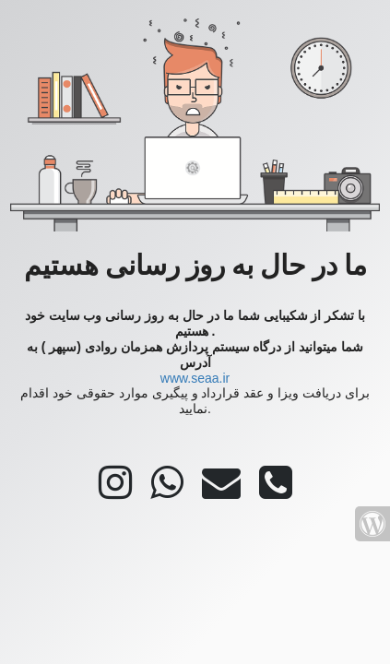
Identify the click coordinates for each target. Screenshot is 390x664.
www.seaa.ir (195, 378)
